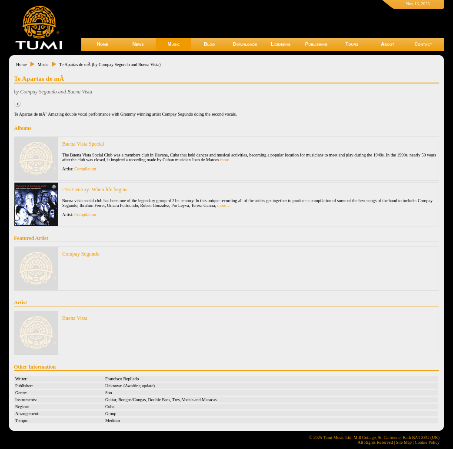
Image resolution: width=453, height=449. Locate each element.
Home (102, 44)
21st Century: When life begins (94, 189)
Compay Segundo (81, 254)
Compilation (85, 168)
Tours (352, 44)
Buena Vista (74, 318)
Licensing (280, 44)
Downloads (245, 44)
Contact (423, 44)
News (137, 44)
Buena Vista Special (83, 144)
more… (227, 159)
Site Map (404, 442)
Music (173, 44)
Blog (209, 44)
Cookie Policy (427, 442)
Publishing (316, 44)
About (387, 44)
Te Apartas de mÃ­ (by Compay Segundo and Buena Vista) (109, 64)
